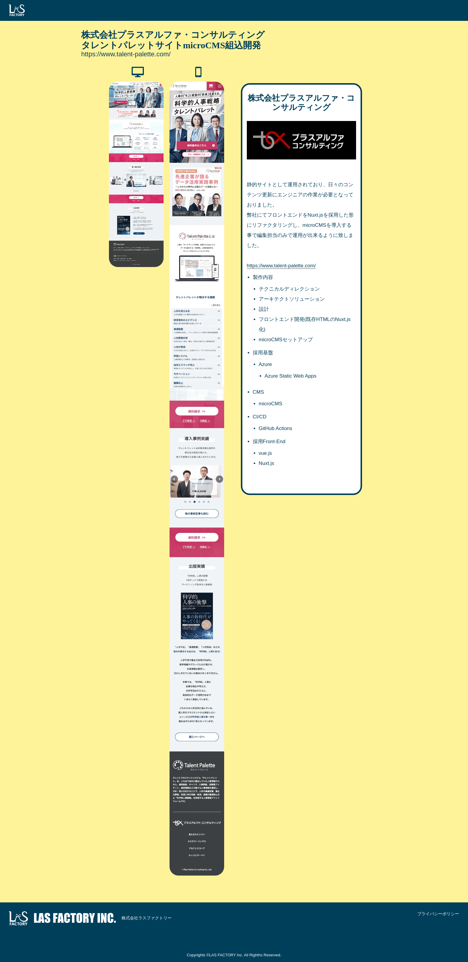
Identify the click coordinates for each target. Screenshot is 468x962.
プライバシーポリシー (438, 913)
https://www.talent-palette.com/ (126, 54)
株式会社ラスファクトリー (90, 918)
